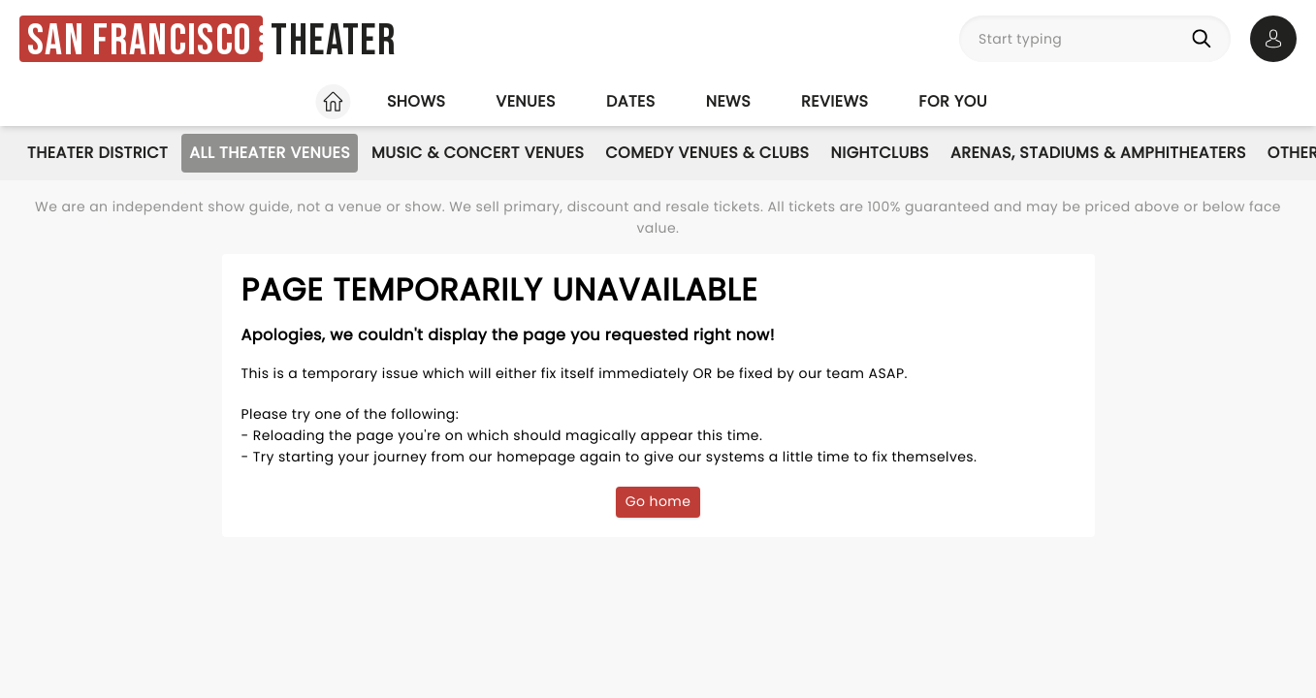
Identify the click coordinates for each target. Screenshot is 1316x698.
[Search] (1205, 38)
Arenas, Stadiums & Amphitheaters (1098, 153)
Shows (416, 101)
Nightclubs (880, 153)
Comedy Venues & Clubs (707, 153)
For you (952, 101)
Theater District (97, 153)
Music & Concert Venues (477, 153)
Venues (526, 101)
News (728, 101)
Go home (658, 501)
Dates (631, 101)
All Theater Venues (269, 153)
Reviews (834, 101)
